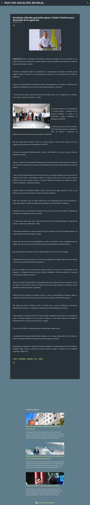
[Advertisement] (45, 393)
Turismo (40, 358)
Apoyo (15, 358)
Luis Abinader (22, 358)
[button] (14, 25)
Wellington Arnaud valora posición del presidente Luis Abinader (42, 485)
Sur (36, 358)
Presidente (30, 358)
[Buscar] (46, 3)
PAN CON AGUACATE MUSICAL (24, 2)
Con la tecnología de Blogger (45, 502)
